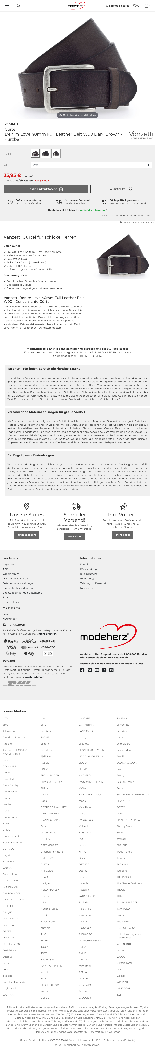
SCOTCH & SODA (126, 762)
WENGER (122, 982)
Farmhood (47, 750)
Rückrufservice (89, 573)
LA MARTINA (86, 724)
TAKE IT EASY (124, 851)
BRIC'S (6, 829)
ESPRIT (45, 737)
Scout (120, 769)
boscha (7, 804)
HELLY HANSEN (50, 889)
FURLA (45, 788)
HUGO (44, 915)
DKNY (6, 969)
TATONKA (122, 864)
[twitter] (91, 670)
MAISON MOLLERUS (91, 781)
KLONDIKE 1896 (50, 984)
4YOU (6, 718)
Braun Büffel (10, 816)
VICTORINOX (124, 962)
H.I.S (43, 902)
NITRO (82, 851)
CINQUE (7, 912)
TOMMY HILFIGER (127, 902)
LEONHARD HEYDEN (91, 750)
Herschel (46, 896)
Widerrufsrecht (11, 573)
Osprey (83, 870)
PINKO (83, 921)
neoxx (82, 845)
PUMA (82, 946)
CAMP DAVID (10, 886)
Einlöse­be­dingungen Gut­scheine (22, 592)
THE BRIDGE (124, 877)
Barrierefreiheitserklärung (18, 587)
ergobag (46, 731)
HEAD (44, 877)
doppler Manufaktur (15, 982)
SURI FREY (123, 845)
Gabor (44, 794)
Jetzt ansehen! (27, 534)
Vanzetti (11, 123)
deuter (7, 962)
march (83, 813)
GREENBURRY (49, 845)
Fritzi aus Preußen (51, 781)
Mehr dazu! (75, 536)
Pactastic (84, 889)
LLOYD (83, 769)
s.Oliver (121, 813)
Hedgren (46, 883)
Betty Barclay (10, 785)
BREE (6, 823)
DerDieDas (9, 950)
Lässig (82, 737)
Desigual (8, 956)
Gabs (44, 800)
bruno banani (11, 836)
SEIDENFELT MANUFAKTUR (133, 794)
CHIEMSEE (9, 905)
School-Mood (124, 750)
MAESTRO (85, 775)
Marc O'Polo (86, 819)
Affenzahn (9, 731)
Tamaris (121, 857)
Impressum (9, 564)
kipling (45, 978)
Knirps (44, 991)
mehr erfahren (47, 633)
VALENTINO (124, 943)
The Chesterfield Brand (130, 883)
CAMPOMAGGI (11, 893)
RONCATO (85, 984)
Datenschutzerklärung (16, 578)
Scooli (120, 756)
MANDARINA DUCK (90, 794)
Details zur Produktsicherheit (137, 222)
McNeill (83, 826)
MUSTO (83, 838)
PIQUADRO (85, 934)
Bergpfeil (8, 778)
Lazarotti (84, 743)
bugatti (7, 855)
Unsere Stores (11, 602)
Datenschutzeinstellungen (19, 583)
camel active (10, 880)
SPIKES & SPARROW (128, 819)
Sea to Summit (125, 781)
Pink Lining (85, 915)
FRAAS (44, 769)
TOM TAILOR (124, 908)
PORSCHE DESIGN (90, 940)
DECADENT (9, 937)
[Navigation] (7, 5)
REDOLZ (84, 959)
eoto (43, 718)
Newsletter (86, 587)
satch (120, 737)
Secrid (120, 788)
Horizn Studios (49, 908)
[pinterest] (113, 670)
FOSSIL (45, 762)
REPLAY (83, 972)
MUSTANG (85, 832)
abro (5, 724)
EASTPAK (8, 994)
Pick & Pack (85, 908)
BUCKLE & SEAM (12, 842)
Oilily (82, 857)
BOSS (6, 810)
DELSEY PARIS (11, 943)
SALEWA (122, 718)
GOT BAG (46, 838)
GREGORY (47, 857)
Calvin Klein (10, 874)
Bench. (7, 772)
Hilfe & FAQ (87, 578)
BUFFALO (8, 848)
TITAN (120, 896)
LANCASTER (86, 731)
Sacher (83, 991)
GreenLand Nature (52, 851)
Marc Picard (86, 807)
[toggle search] (17, 5)
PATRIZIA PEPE (87, 896)
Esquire (45, 743)
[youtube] (98, 670)
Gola (43, 826)
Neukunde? (10, 618)
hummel (46, 927)
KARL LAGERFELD (51, 965)
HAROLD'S (47, 870)
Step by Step (124, 826)
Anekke (7, 743)
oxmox (83, 877)
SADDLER (85, 997)
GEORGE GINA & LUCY (54, 807)
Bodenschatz (10, 791)
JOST (44, 953)
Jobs (5, 597)
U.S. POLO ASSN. (126, 927)
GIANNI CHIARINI (51, 819)
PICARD (83, 902)
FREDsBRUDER (50, 775)
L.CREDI (45, 997)
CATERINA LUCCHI (14, 899)
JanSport (46, 934)
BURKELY (8, 861)
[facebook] (84, 670)
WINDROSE (124, 988)
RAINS (82, 953)
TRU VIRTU (123, 921)
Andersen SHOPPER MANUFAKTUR (15, 752)
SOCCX (121, 807)
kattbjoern (47, 972)
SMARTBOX (123, 800)
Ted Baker (122, 870)
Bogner (7, 797)
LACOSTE (84, 718)
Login (6, 614)
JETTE (44, 940)
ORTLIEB (84, 864)
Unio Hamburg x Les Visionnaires (129, 936)
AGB (5, 569)
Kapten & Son (49, 959)
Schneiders (123, 743)
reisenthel (85, 965)
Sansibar (122, 731)
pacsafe (83, 883)
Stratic (120, 832)
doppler (7, 975)
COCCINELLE (10, 918)
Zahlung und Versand (93, 583)
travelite (121, 915)
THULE (121, 889)
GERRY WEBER (50, 813)
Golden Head (48, 832)
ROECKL (84, 978)
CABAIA (7, 867)
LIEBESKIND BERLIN (91, 756)
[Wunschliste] (136, 5)
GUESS (45, 864)
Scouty (121, 775)
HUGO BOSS (48, 921)
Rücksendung (88, 569)
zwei (119, 994)
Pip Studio (85, 927)
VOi (119, 969)
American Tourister (14, 737)
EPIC (43, 724)
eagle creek (9, 988)
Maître (82, 788)
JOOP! (44, 946)
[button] (121, 189)
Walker (121, 975)
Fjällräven (46, 756)
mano (82, 800)
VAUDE (121, 956)
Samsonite (123, 724)
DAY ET (7, 931)
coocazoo (8, 924)
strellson (122, 838)
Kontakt (85, 564)
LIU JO (83, 762)
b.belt (6, 759)
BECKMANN (10, 766)
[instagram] (106, 670)
